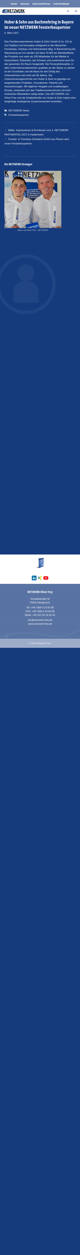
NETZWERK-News (18, 110)
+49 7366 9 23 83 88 (42, 1214)
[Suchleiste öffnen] (68, 11)
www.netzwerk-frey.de (40, 1230)
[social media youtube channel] (46, 1185)
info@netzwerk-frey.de (40, 1227)
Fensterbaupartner (18, 115)
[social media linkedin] (34, 1185)
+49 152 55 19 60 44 (43, 1222)
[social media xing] (40, 1185)
